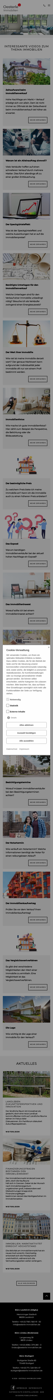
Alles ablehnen (26, 725)
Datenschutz (11, 749)
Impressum (24, 749)
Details (14, 718)
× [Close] (49, 647)
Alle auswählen (26, 741)
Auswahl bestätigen (26, 733)
